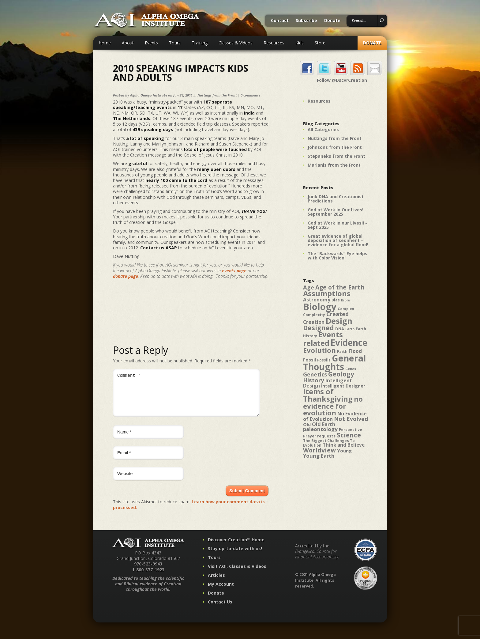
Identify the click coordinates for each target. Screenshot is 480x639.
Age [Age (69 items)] (308, 287)
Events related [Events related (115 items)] (323, 339)
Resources (274, 43)
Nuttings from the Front (217, 95)
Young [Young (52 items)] (344, 451)
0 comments (250, 95)
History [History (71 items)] (313, 380)
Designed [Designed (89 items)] (318, 327)
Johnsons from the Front (335, 147)
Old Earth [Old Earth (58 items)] (323, 424)
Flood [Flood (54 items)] (355, 351)
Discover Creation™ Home (236, 547)
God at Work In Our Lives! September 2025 (335, 212)
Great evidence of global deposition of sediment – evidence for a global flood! (338, 240)
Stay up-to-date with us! (235, 556)
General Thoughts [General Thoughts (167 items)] (334, 362)
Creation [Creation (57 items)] (313, 322)
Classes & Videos (236, 43)
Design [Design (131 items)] (339, 321)
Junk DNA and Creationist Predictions (336, 199)
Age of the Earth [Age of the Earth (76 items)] (339, 287)
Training (200, 43)
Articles (216, 582)
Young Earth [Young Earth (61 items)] (319, 455)
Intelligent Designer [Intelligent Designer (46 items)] (343, 386)
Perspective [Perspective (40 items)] (350, 429)
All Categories (323, 129)
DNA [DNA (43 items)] (339, 328)
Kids (299, 43)
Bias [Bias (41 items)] (336, 300)
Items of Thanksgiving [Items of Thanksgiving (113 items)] (328, 395)
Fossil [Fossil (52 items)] (309, 360)
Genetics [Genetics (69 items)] (315, 374)
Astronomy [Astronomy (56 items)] (316, 299)
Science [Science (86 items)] (349, 435)
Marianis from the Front (334, 165)
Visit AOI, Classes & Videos (237, 574)
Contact (280, 20)
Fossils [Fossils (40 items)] (324, 360)
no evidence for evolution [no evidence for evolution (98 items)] (333, 406)
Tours (175, 43)
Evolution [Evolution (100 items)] (319, 350)
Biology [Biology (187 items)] (319, 307)
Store (320, 43)
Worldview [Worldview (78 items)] (319, 450)
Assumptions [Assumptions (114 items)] (327, 293)
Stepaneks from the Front (336, 156)
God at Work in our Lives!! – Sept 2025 (338, 225)
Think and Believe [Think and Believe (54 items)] (344, 445)
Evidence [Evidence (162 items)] (349, 342)
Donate (332, 20)
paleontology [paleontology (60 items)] (320, 429)
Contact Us (220, 609)
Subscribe (306, 20)
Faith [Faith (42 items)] (342, 351)
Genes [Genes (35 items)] (350, 369)
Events (151, 43)
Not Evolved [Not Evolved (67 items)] (351, 418)
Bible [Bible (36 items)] (345, 300)
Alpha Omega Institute (148, 95)
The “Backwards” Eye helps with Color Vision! (337, 256)
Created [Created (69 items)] (337, 314)
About (128, 43)
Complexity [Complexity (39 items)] (314, 314)
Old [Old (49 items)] (307, 424)
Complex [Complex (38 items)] (346, 308)
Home (105, 43)
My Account (221, 591)
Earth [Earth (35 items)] (349, 329)
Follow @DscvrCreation (342, 80)
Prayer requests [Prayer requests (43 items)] (319, 436)
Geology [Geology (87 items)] (341, 374)
